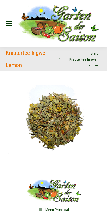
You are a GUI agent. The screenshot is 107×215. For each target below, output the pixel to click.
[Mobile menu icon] (9, 23)
